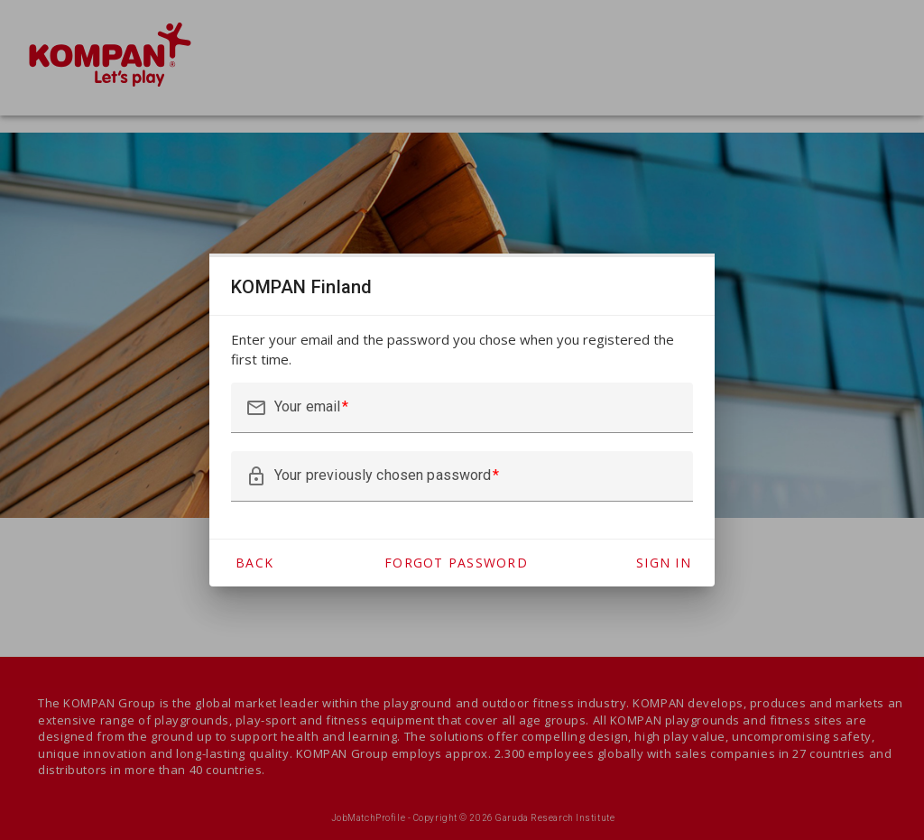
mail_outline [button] (256, 408)
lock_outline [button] (256, 476)
